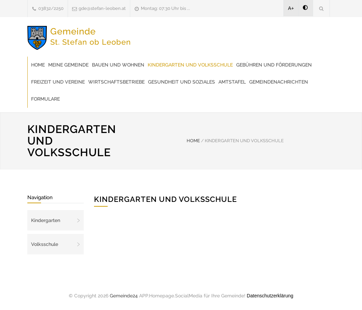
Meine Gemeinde (68, 65)
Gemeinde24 (124, 295)
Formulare (45, 99)
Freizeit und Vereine (58, 82)
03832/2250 (51, 8)
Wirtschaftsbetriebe (116, 82)
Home (38, 65)
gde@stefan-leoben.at (102, 8)
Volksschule (44, 244)
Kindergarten (45, 220)
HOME (193, 140)
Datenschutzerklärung (270, 295)
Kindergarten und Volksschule (190, 65)
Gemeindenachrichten (278, 82)
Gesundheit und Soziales (181, 82)
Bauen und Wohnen (118, 65)
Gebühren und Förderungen (274, 65)
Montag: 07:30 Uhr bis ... (165, 8)
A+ (291, 8)
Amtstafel (232, 82)
